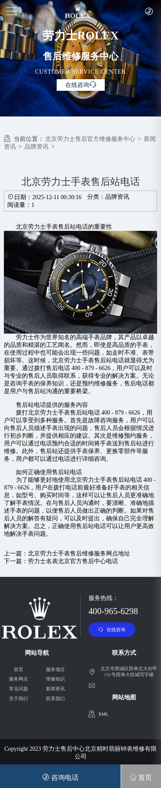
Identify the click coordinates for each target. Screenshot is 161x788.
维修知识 (55, 678)
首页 (18, 669)
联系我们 (55, 698)
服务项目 (55, 669)
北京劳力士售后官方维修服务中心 (90, 139)
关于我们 (18, 698)
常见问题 (18, 688)
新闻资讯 (55, 688)
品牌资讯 (36, 146)
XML (103, 713)
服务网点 (18, 678)
